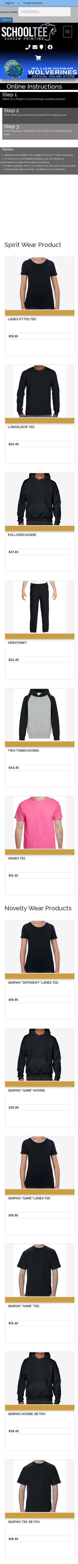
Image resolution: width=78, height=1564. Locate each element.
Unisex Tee (16, 858)
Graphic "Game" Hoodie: (27, 1090)
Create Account (33, 3)
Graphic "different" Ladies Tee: (33, 982)
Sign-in (9, 3)
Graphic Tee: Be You (24, 1522)
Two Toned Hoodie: (24, 750)
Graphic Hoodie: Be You (26, 1414)
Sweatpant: (17, 642)
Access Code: (9, 12)
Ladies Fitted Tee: (22, 319)
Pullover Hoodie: (22, 535)
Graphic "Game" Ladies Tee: (29, 1198)
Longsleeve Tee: (21, 427)
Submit (6, 20)
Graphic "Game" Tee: (24, 1306)
